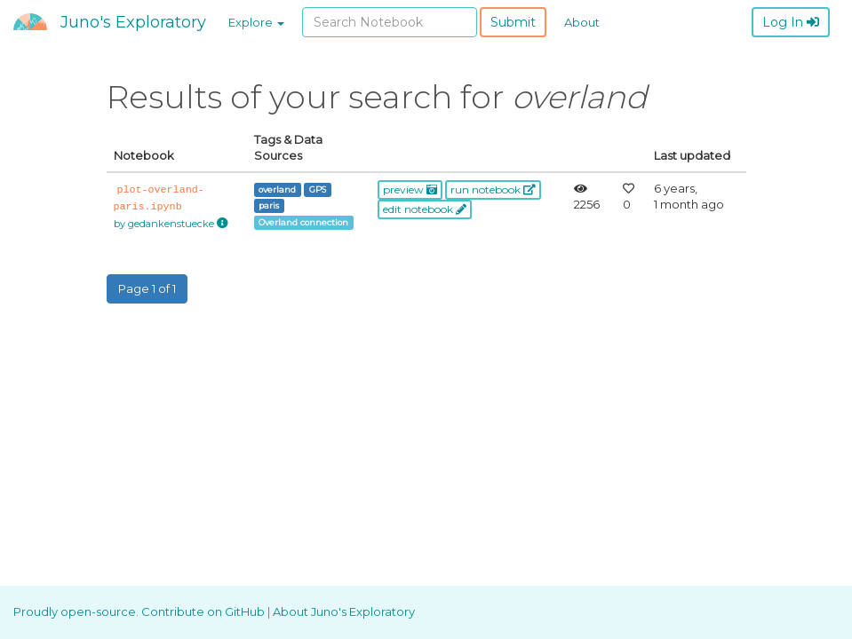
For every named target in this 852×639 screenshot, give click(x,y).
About (582, 22)
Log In (790, 22)
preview (410, 189)
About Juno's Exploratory (344, 611)
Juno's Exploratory (133, 22)
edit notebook (424, 209)
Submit (513, 22)
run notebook (493, 189)
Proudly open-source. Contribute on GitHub (140, 611)
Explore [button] (256, 22)
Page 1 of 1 (147, 288)
